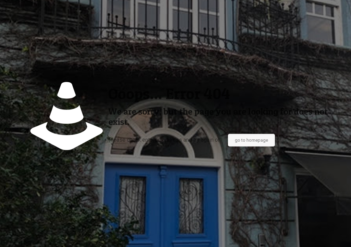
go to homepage (251, 140)
